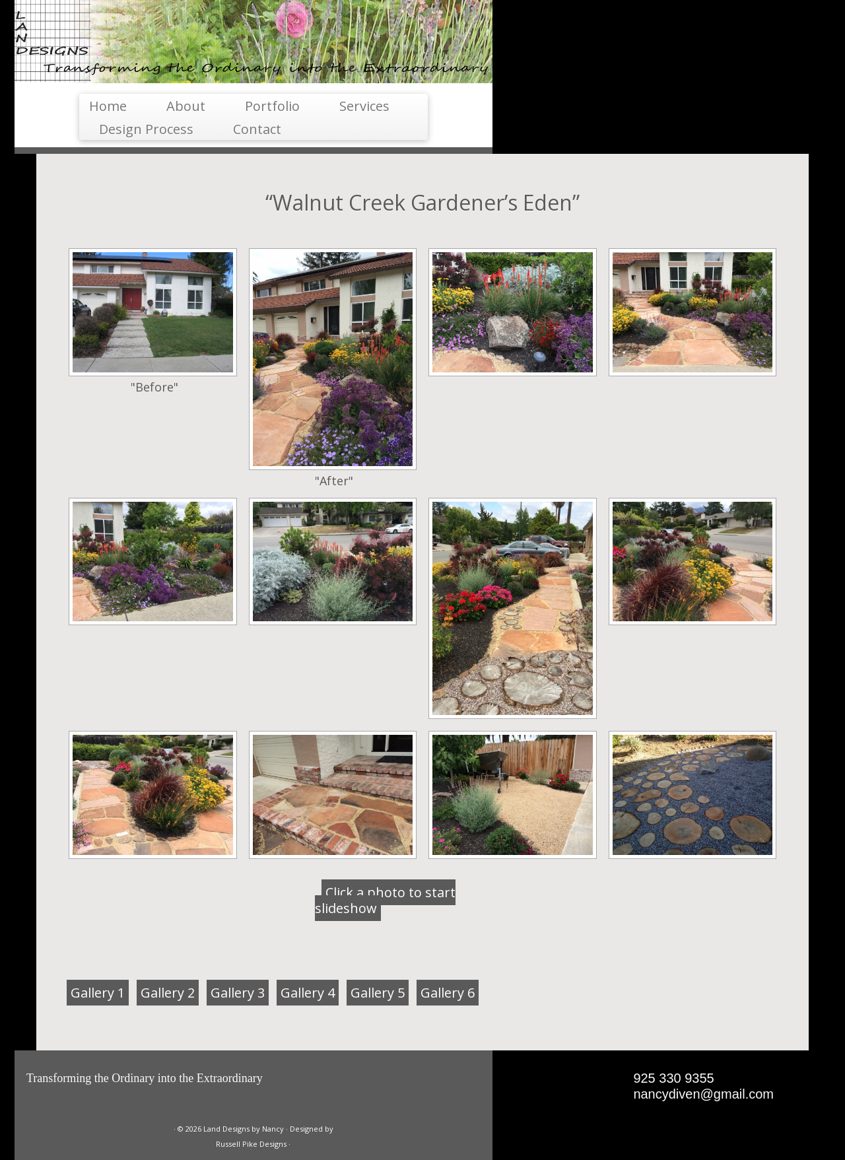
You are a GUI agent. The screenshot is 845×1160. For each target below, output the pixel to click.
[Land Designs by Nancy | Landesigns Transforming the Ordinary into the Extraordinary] (253, 42)
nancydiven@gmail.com (703, 1094)
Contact (257, 129)
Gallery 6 (448, 993)
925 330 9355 (673, 1078)
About (185, 106)
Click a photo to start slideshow (385, 900)
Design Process (146, 129)
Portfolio (272, 106)
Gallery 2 (168, 993)
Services (364, 106)
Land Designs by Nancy (243, 1129)
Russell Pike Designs (251, 1144)
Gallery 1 (98, 993)
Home (108, 106)
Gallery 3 (238, 993)
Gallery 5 (378, 993)
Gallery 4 (308, 993)
